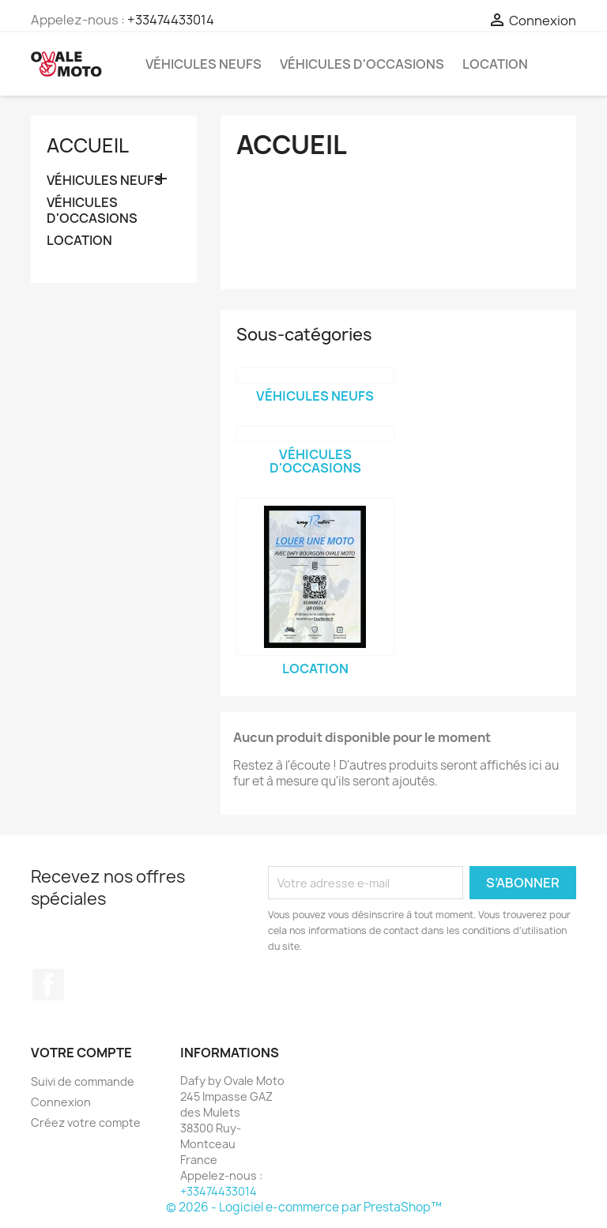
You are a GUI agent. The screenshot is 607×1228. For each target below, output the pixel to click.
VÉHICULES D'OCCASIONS (362, 64)
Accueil (88, 145)
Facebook (48, 984)
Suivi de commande (82, 1081)
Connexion (61, 1101)
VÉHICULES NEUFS (203, 64)
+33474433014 (170, 19)
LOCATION (495, 64)
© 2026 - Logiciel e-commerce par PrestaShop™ (304, 1207)
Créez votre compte (86, 1122)
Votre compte (81, 1052)
